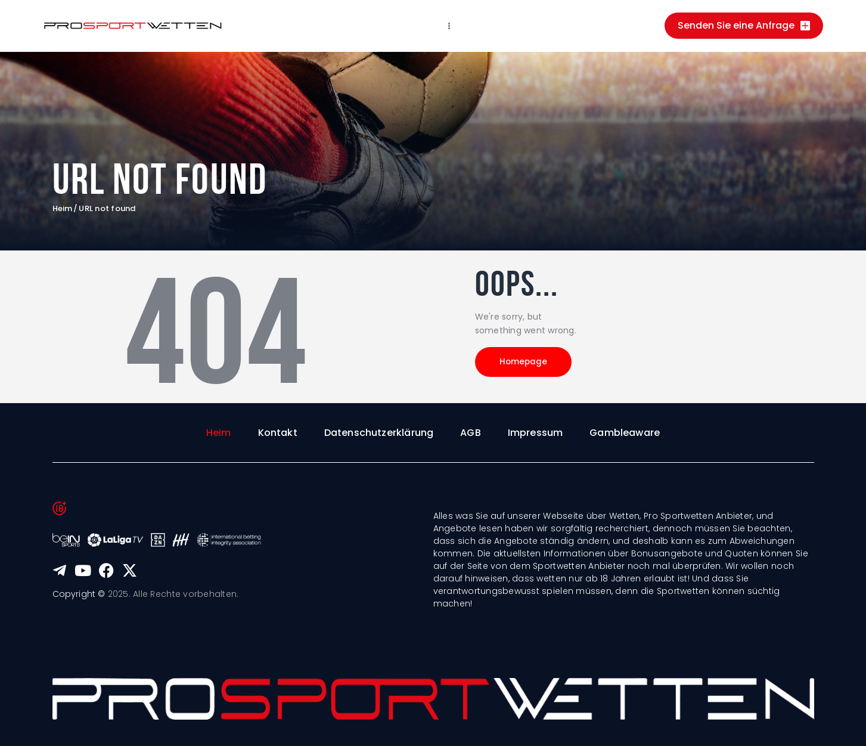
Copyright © (79, 594)
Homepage (528, 364)
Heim (62, 208)
